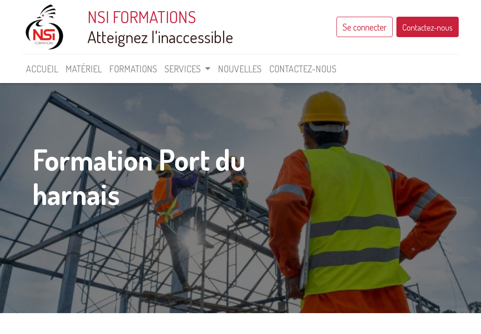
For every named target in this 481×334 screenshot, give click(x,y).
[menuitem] (44, 68)
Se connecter (363, 27)
